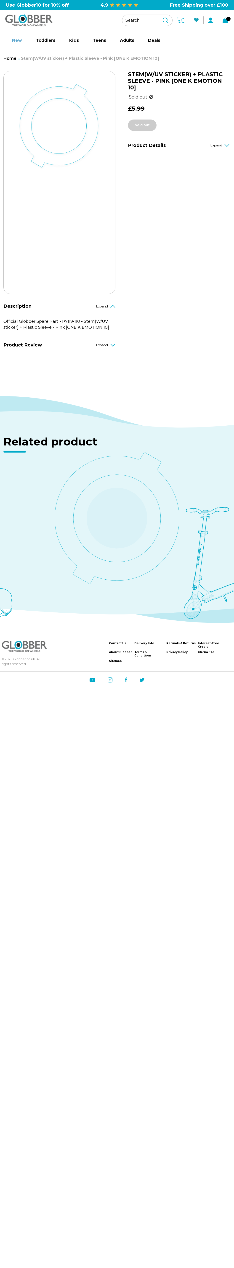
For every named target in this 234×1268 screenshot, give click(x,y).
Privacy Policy (177, 652)
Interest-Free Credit (208, 645)
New (17, 40)
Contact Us (117, 643)
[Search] (165, 20)
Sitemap (115, 661)
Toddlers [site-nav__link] (45, 40)
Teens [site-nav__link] (99, 40)
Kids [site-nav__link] (74, 40)
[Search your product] (147, 20)
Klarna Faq (206, 652)
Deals (154, 40)
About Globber (120, 652)
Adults (127, 40)
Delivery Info (144, 643)
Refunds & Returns (181, 643)
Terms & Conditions (143, 654)
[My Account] (210, 20)
